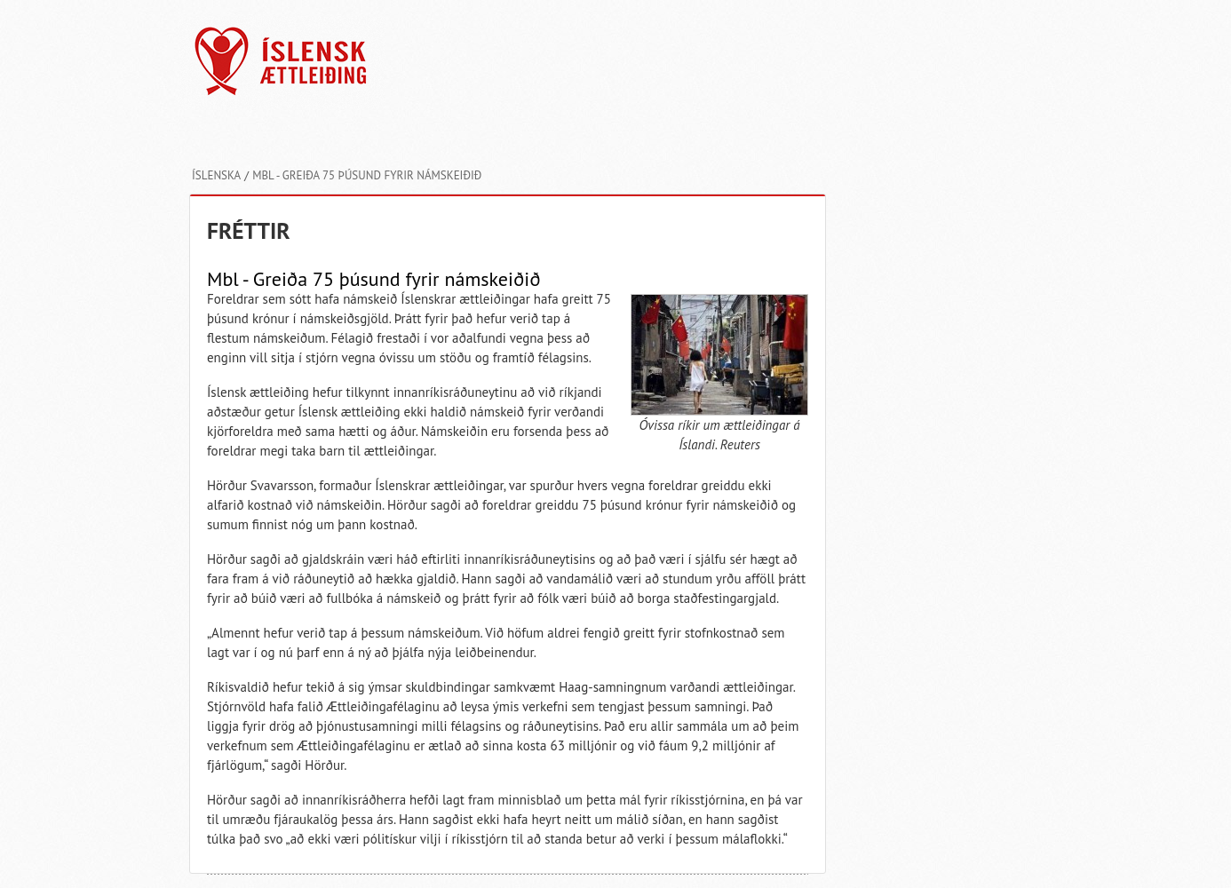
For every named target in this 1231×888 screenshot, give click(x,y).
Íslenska (216, 175)
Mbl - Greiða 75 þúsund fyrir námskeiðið (366, 175)
